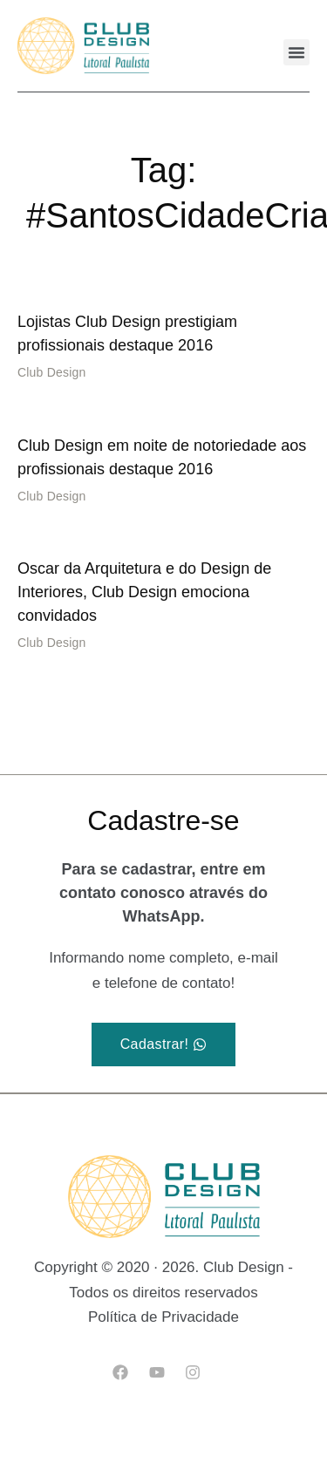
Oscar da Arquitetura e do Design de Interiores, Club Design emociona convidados (144, 592)
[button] (296, 52)
